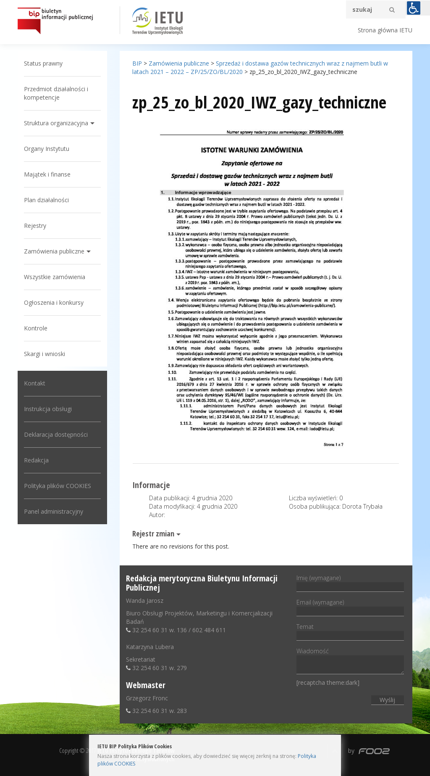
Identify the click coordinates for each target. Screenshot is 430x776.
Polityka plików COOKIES (57, 486)
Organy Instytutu (46, 149)
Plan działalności (46, 200)
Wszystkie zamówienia (54, 277)
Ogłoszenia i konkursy (54, 302)
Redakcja (36, 460)
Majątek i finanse (47, 174)
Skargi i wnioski (44, 354)
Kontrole (35, 328)
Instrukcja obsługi (48, 409)
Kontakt (34, 383)
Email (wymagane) (350, 606)
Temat (350, 631)
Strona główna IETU (385, 30)
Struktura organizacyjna (56, 123)
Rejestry (35, 226)
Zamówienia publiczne (54, 251)
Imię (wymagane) (350, 582)
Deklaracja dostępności (56, 434)
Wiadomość (350, 661)
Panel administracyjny (53, 511)
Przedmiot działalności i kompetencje (56, 93)
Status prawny (43, 63)
